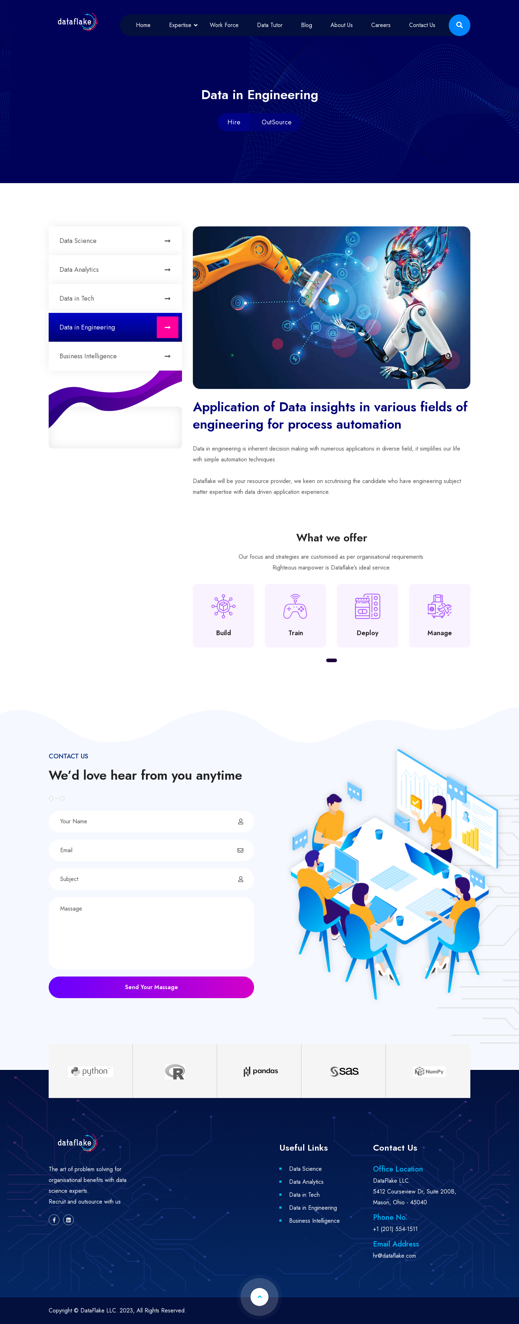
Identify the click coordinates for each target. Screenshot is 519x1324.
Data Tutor (270, 25)
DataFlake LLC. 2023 (106, 1310)
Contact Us (422, 25)
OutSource (277, 122)
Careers (381, 25)
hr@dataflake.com (394, 1256)
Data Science (118, 241)
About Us (342, 25)
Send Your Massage (151, 987)
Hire (233, 122)
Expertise (180, 25)
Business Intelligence (118, 356)
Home (143, 25)
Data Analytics (118, 269)
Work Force (224, 25)
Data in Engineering (118, 327)
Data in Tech (118, 298)
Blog (306, 25)
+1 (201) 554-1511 (395, 1229)
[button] (331, 660)
